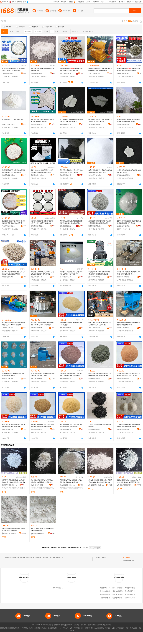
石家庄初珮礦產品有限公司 (8, 175)
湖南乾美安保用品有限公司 (108, 594)
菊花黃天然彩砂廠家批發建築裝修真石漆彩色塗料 (71, 324)
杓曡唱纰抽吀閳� (65, 488)
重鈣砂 (104, 558)
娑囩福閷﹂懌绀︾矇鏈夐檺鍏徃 (39, 485)
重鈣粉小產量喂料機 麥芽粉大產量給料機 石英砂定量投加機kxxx (128, 273)
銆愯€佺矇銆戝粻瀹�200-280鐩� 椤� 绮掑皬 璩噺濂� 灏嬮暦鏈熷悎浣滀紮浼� (128, 481)
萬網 (108, 628)
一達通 (139, 628)
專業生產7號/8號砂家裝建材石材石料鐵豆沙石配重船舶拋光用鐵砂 (13, 273)
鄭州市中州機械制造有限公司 (95, 277)
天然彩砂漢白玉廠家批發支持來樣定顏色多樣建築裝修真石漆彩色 (128, 425)
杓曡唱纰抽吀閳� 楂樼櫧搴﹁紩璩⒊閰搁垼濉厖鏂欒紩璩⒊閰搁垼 (71, 481)
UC (113, 628)
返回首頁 (85, 548)
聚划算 (54, 628)
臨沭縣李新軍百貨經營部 (133, 598)
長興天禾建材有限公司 (66, 73)
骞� (23, 485)
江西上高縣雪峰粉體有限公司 (8, 73)
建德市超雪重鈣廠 (7, 277)
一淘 (59, 628)
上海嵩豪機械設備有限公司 (95, 73)
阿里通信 (103, 628)
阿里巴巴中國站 (27, 628)
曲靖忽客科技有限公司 (132, 588)
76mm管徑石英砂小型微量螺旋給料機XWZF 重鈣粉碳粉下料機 (42, 374)
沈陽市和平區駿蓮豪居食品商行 (110, 588)
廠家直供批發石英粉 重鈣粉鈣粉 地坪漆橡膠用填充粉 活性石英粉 (100, 171)
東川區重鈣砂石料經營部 (60, 588)
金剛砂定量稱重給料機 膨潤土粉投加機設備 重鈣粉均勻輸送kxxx (128, 324)
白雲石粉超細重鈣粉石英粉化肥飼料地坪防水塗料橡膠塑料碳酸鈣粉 (42, 222)
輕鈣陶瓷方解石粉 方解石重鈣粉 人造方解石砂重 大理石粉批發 (100, 120)
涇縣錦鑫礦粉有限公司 (37, 73)
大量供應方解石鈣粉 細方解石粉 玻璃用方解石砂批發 (129, 171)
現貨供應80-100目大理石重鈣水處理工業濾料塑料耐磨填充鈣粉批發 (42, 171)
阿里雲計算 (89, 628)
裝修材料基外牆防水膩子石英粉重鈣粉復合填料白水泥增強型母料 (71, 273)
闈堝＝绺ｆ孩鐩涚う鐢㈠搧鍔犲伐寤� (10, 533)
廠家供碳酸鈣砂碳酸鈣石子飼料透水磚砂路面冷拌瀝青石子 (71, 69)
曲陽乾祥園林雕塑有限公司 (37, 226)
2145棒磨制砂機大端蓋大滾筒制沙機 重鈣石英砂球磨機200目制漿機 (13, 324)
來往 (122, 628)
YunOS (96, 628)
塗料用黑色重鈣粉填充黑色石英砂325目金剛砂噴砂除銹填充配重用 (71, 171)
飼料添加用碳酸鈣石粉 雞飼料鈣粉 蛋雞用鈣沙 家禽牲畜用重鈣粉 (129, 222)
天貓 (49, 628)
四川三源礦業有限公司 (132, 594)
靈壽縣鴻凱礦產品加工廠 (123, 124)
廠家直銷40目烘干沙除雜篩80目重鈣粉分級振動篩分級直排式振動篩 (42, 324)
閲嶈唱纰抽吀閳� (36, 488)
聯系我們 (101, 625)
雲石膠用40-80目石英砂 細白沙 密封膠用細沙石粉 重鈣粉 (13, 374)
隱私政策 (84, 625)
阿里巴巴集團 (4, 628)
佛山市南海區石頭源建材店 (66, 277)
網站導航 (108, 625)
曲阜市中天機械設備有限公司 (123, 277)
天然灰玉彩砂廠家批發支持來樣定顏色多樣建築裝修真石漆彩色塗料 (99, 222)
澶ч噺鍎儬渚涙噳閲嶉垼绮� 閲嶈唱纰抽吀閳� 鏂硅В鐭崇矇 (13, 529)
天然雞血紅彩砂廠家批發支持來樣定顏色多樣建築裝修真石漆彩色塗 (71, 374)
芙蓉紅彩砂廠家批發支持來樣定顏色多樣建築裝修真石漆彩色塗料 (13, 425)
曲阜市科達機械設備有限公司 (37, 378)
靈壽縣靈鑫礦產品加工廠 (37, 124)
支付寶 (117, 628)
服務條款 (76, 625)
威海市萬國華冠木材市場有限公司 (123, 591)
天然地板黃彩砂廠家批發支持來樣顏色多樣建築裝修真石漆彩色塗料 (42, 425)
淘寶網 (44, 628)
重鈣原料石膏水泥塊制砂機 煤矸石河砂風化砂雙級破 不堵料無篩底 (42, 273)
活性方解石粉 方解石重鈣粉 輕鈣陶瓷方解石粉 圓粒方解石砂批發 (71, 120)
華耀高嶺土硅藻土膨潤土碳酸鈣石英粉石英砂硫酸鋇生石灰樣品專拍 (71, 222)
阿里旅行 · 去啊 (67, 628)
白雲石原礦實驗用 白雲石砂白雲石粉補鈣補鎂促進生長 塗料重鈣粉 (13, 171)
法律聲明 (69, 625)
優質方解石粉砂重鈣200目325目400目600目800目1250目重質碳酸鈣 (14, 69)
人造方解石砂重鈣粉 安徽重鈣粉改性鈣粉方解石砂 (42, 69)
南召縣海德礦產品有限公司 (95, 226)
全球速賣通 (37, 628)
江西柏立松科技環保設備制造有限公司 (8, 328)
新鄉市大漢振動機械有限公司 (37, 328)
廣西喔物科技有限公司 (37, 175)
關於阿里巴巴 (92, 625)
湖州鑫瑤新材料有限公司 (123, 73)
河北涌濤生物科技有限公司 (8, 226)
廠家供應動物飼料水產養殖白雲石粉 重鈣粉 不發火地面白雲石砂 (128, 120)
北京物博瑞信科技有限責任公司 (122, 598)
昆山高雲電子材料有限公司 (133, 591)
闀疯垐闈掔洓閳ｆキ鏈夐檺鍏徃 (10, 485)
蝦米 (82, 628)
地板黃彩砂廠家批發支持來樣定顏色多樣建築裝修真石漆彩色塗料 (71, 425)
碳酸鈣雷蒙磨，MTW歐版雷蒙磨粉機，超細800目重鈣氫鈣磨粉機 (99, 273)
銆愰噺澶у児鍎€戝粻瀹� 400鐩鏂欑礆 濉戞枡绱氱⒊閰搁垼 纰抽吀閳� (14, 481)
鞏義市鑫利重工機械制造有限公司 (37, 277)
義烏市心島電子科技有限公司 (121, 594)
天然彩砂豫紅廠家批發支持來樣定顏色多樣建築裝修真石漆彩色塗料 (128, 374)
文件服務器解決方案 (106, 591)
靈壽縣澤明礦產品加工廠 (66, 175)
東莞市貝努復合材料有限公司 (95, 175)
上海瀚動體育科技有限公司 (108, 598)
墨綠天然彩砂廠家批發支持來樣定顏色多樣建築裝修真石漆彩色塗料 (99, 374)
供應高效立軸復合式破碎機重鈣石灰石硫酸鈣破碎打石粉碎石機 (99, 324)
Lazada (71, 630)
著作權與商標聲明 (59, 625)
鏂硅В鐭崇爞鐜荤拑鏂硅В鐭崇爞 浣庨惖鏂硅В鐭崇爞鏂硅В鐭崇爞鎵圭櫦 (100, 481)
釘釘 (127, 628)
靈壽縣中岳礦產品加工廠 (8, 124)
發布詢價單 (126, 558)
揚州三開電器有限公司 (119, 588)
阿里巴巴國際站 (15, 628)
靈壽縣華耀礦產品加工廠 (66, 226)
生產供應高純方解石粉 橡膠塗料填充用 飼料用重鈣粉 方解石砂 (42, 120)
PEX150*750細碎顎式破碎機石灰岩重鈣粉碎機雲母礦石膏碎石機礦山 (100, 69)
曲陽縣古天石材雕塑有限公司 (123, 226)
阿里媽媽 (77, 628)
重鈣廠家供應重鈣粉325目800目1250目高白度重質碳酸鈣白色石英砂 (13, 222)
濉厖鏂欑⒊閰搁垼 (77, 488)
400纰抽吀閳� (6, 488)
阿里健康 (133, 628)
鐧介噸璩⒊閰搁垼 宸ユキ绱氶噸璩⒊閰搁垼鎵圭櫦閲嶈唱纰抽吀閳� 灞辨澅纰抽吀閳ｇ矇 (42, 481)
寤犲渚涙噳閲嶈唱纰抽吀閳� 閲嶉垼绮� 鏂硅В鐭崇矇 (42, 529)
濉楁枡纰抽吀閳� (17, 488)
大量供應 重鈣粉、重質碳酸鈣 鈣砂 (13, 119)
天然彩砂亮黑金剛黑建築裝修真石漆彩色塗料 (99, 425)
